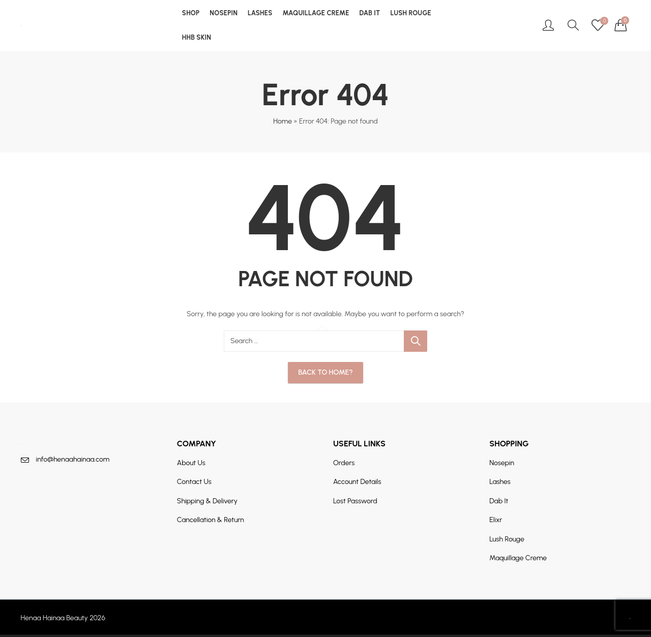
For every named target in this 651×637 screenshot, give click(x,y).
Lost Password (355, 501)
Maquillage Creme (518, 558)
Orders (343, 463)
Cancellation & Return (210, 519)
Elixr (495, 519)
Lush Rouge (506, 539)
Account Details (357, 481)
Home (282, 121)
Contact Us (194, 481)
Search (415, 341)
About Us (191, 463)
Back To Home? (325, 372)
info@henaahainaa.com (73, 459)
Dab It (498, 501)
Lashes (500, 481)
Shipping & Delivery (207, 501)
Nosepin (501, 463)
